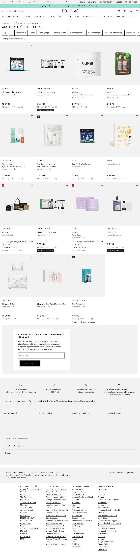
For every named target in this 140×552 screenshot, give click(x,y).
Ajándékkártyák (10, 17)
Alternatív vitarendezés (50, 473)
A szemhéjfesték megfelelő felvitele (109, 511)
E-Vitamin (101, 497)
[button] (70, 438)
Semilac (23, 526)
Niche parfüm (77, 531)
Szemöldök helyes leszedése (109, 523)
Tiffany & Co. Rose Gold (56, 536)
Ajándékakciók (131, 2)
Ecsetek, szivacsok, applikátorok (80, 514)
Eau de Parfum (104, 547)
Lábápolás (102, 505)
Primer (74, 539)
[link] (17, 75)
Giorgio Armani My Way (56, 500)
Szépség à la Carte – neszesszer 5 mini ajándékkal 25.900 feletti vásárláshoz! (67, 6)
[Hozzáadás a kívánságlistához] (32, 45)
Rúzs (74, 505)
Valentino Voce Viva (54, 523)
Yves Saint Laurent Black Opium (56, 506)
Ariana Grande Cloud (55, 526)
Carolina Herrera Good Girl (57, 510)
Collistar (23, 513)
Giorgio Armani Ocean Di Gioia (56, 540)
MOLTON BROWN (27, 518)
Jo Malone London (28, 502)
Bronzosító (76, 547)
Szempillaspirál (78, 518)
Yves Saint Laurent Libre (56, 515)
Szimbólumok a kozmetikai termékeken (108, 501)
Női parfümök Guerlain (55, 492)
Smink (51, 17)
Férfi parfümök (78, 534)
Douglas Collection (114, 17)
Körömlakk (76, 502)
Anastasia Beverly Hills (29, 528)
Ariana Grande (26, 508)
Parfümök (39, 17)
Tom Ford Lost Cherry (55, 528)
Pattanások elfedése (106, 526)
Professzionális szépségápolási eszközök (82, 495)
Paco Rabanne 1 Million (55, 497)
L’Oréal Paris (25, 515)
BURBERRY (24, 494)
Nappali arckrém (78, 492)
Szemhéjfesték (78, 523)
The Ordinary (25, 497)
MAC (22, 539)
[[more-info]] (14, 39)
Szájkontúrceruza (79, 510)
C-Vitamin (101, 494)
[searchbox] (24, 11)
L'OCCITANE (25, 536)
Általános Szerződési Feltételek (19, 475)
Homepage (6, 23)
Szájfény (75, 544)
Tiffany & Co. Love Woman (57, 521)
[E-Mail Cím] (41, 355)
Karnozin (101, 492)
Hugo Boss (24, 500)
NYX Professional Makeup (31, 489)
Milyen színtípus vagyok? (108, 521)
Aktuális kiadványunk (88, 2)
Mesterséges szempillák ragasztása (107, 516)
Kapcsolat (33, 473)
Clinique (23, 534)
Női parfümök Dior (53, 494)
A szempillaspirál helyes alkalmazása (107, 532)
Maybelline (24, 531)
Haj (77, 17)
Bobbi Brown (25, 523)
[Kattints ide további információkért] (97, 6)
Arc (60, 17)
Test (69, 17)
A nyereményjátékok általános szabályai (51, 475)
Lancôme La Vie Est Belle (56, 489)
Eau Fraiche (102, 549)
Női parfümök (77, 536)
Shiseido (23, 505)
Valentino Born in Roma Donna (55, 545)
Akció (132, 17)
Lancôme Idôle (52, 513)
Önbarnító (76, 508)
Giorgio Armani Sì (53, 502)
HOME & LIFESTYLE (91, 17)
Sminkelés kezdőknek (106, 528)
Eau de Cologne (104, 544)
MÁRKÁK (26, 17)
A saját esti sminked (106, 542)
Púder (74, 528)
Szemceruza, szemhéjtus (82, 521)
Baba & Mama (103, 508)
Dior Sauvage (51, 518)
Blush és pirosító (79, 526)
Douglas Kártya (107, 2)
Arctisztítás (21, 23)
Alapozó (75, 500)
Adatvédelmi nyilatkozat (16, 473)
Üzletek (119, 2)
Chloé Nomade (52, 534)
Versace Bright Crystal (55, 531)
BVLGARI (24, 492)
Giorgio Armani (26, 510)
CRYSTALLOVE (26, 521)
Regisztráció (30, 363)
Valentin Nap (103, 489)
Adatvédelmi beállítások (16, 478)
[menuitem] (12, 16)
